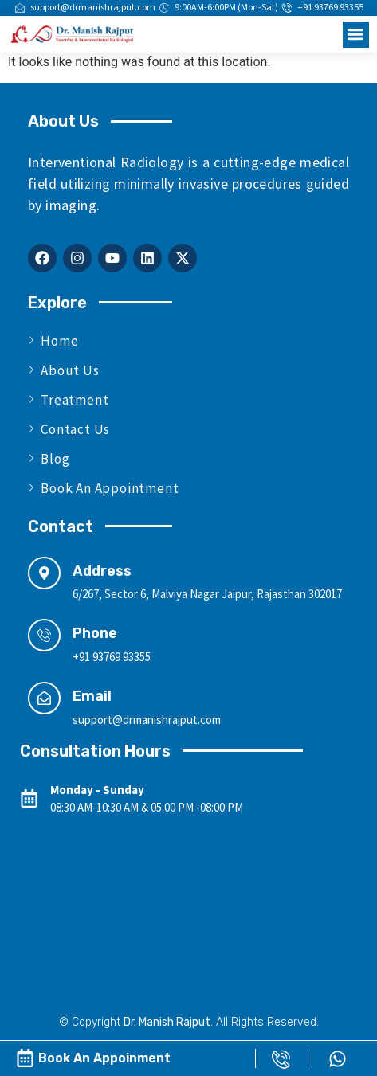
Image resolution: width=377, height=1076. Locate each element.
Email (92, 696)
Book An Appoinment (104, 1058)
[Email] (44, 698)
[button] (356, 35)
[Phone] (44, 635)
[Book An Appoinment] (25, 1058)
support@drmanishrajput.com (147, 719)
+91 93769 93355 (112, 656)
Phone (95, 633)
